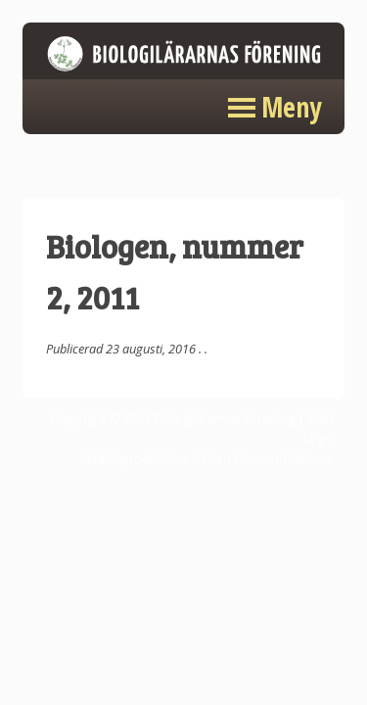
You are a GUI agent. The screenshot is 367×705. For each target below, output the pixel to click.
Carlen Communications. (264, 458)
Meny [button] (291, 106)
